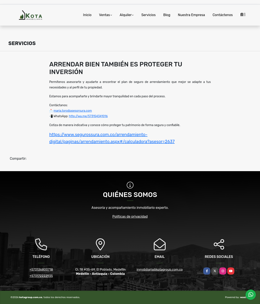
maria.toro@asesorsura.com (73, 111)
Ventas (104, 15)
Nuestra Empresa (191, 15)
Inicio (87, 15)
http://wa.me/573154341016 (88, 116)
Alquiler (126, 15)
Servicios (148, 15)
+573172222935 (41, 276)
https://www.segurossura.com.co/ (82, 134)
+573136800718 (41, 269)
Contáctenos (222, 15)
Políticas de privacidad (130, 217)
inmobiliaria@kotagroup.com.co (160, 269)
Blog (166, 15)
